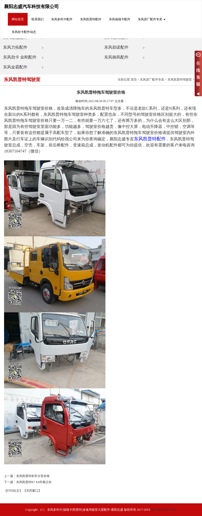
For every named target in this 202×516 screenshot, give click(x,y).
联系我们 (37, 19)
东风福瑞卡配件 (119, 19)
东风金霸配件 (15, 67)
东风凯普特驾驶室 (180, 79)
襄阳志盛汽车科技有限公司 (31, 6)
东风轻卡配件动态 (24, 32)
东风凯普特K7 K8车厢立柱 (34, 482)
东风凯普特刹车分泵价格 (33, 476)
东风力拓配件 (15, 47)
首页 (134, 79)
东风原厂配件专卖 (152, 79)
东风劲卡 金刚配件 (19, 57)
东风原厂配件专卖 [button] (152, 19)
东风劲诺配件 (116, 47)
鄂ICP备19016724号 (164, 509)
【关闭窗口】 (32, 490)
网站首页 (18, 19)
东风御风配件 (116, 57)
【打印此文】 (13, 490)
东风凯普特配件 (90, 19)
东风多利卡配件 (61, 19)
